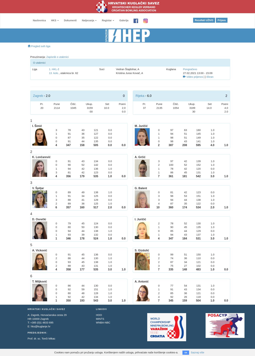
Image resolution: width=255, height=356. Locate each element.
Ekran (210, 76)
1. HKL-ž (54, 69)
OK (185, 353)
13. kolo (53, 73)
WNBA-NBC (103, 322)
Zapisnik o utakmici (57, 56)
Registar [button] (108, 20)
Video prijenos (193, 76)
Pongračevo (190, 69)
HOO (99, 314)
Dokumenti (70, 20)
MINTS (100, 318)
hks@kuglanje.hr (40, 326)
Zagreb (38, 96)
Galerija (123, 20)
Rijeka (140, 96)
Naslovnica (39, 20)
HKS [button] (55, 20)
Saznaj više (197, 352)
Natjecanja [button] (89, 20)
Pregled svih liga (39, 46)
